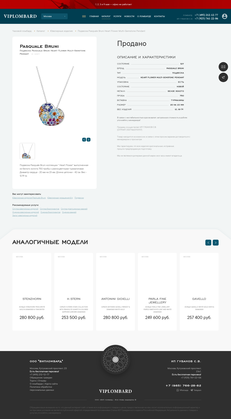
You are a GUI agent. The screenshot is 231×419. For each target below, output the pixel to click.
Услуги (117, 16)
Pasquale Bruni (39, 45)
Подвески (79, 198)
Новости (129, 16)
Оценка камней (69, 212)
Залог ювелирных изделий (24, 216)
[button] (84, 140)
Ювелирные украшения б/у (60, 198)
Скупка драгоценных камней (74, 209)
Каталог (106, 16)
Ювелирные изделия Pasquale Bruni (29, 198)
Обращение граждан (41, 377)
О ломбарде (144, 16)
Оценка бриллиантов (50, 212)
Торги (33, 381)
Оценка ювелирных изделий (25, 212)
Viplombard (20, 16)
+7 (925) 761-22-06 (206, 18)
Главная (94, 16)
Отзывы (42, 381)
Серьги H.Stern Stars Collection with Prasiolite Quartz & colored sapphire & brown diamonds (74, 309)
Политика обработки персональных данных (42, 388)
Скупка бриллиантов (49, 209)
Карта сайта (51, 384)
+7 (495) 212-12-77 (206, 15)
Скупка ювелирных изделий (25, 209)
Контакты (159, 16)
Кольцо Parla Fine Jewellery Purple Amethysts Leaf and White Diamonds (157, 309)
